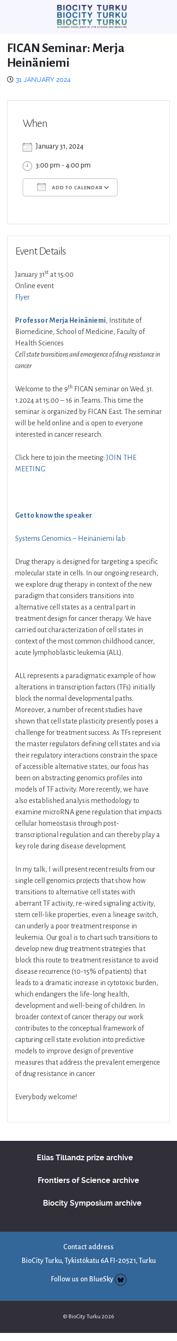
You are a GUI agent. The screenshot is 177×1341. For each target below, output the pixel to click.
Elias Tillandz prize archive (85, 1157)
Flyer (22, 297)
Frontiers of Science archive (88, 1180)
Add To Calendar (70, 187)
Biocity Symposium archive (92, 1203)
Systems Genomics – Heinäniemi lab (70, 538)
